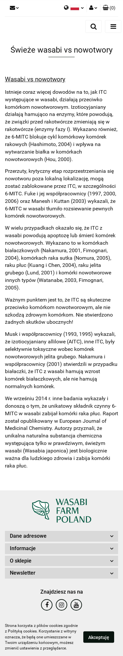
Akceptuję (98, 637)
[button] (109, 8)
